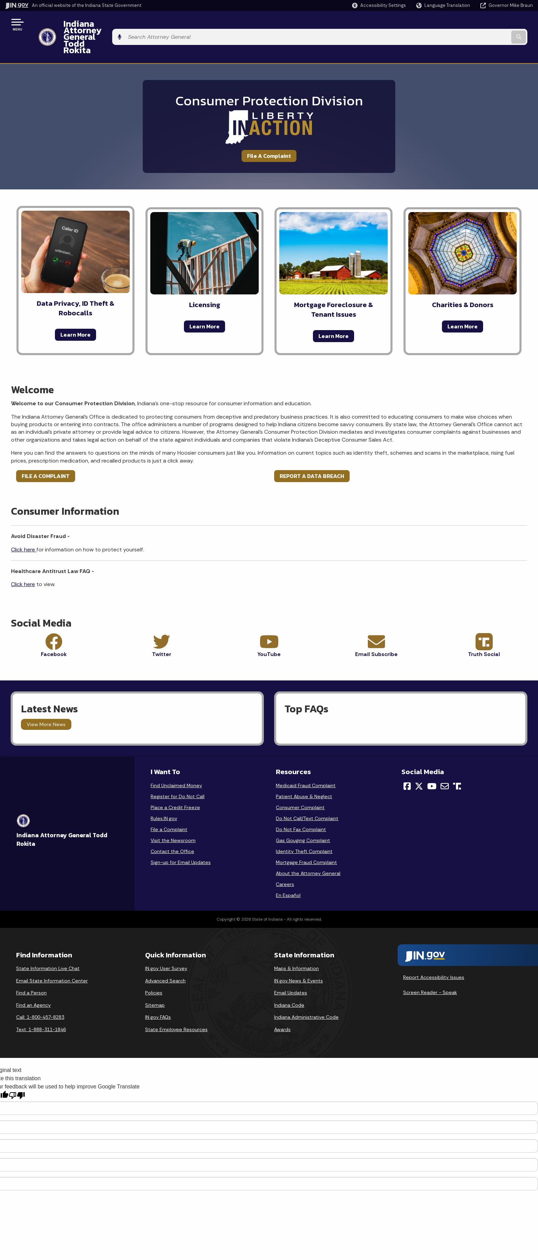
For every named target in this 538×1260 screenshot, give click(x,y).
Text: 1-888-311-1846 (41, 1004)
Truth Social (484, 629)
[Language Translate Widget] (443, 5)
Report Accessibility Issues (433, 952)
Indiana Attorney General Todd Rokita (134, 24)
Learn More (75, 309)
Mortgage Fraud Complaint (306, 837)
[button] (379, 5)
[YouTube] (431, 761)
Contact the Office (172, 826)
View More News (46, 699)
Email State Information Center (52, 956)
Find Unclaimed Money (176, 760)
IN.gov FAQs (158, 992)
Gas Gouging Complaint (303, 815)
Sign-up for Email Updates (181, 837)
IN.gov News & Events (298, 956)
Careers (285, 859)
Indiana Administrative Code (306, 992)
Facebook (54, 629)
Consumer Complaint (300, 782)
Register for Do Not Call (177, 771)
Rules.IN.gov (164, 793)
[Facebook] (407, 761)
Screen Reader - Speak (430, 967)
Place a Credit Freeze (175, 782)
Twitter (161, 629)
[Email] (445, 761)
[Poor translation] (17, 1070)
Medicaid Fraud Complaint (306, 760)
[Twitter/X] (419, 761)
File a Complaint (169, 804)
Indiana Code (289, 980)
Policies (153, 968)
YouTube (269, 629)
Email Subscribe (376, 629)
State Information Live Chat (48, 943)
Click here (23, 524)
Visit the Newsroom (173, 815)
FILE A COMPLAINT (46, 451)
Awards (282, 1004)
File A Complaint (269, 131)
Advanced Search (165, 956)
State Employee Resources (176, 1004)
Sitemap (155, 980)
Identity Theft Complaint (304, 826)
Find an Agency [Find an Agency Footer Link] (33, 980)
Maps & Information (296, 943)
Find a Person (31, 968)
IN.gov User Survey (166, 943)
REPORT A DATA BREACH (312, 451)
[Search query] (471, 24)
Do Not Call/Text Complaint (307, 793)
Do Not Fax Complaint (301, 804)
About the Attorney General (308, 848)
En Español (288, 870)
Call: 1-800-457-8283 (40, 992)
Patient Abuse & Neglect (304, 771)
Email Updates (290, 968)
